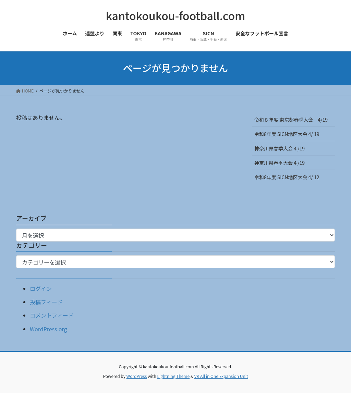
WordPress (136, 376)
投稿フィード (46, 302)
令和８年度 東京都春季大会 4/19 (291, 119)
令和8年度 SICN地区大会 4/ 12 (289, 177)
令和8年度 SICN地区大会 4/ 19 (289, 134)
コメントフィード (52, 315)
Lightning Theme (173, 376)
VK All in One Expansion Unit (221, 376)
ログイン (41, 288)
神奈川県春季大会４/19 (279, 148)
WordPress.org (48, 329)
